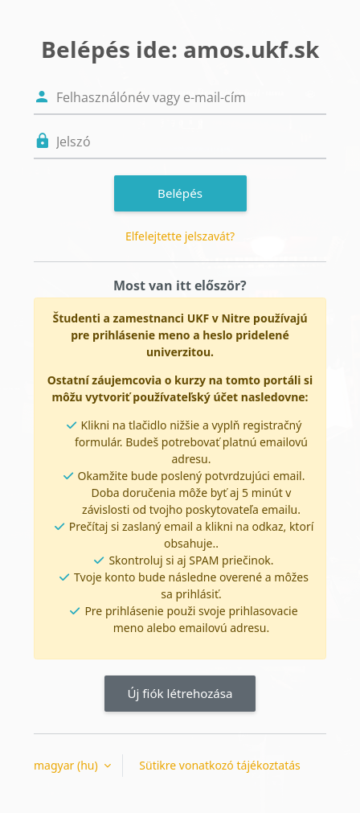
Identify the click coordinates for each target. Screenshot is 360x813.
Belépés (180, 193)
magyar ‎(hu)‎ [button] (67, 765)
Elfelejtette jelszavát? (180, 236)
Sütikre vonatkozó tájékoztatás (219, 765)
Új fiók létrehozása (179, 693)
